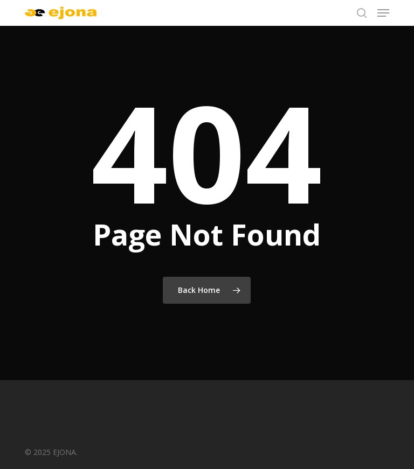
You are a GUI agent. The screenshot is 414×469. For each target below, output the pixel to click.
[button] (383, 13)
